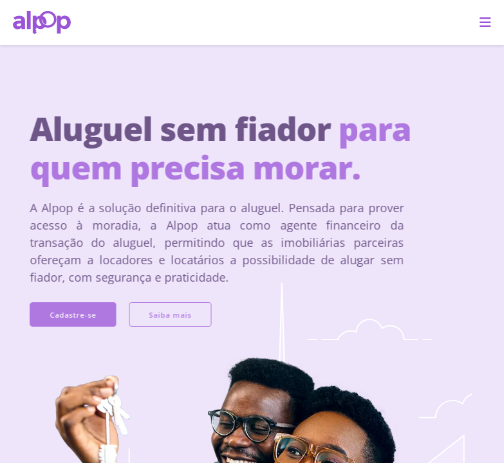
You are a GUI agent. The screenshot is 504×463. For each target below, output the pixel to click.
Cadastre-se (65, 315)
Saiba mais (163, 315)
